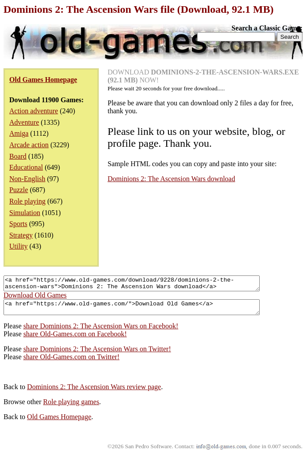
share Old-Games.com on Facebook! (75, 339)
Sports (18, 223)
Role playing (27, 201)
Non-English (27, 178)
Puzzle (18, 189)
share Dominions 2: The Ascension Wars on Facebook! (100, 331)
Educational (26, 167)
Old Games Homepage (59, 422)
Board (17, 156)
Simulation (24, 212)
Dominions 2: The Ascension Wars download (171, 178)
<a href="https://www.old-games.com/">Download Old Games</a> (147, 311)
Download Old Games (35, 297)
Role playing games (71, 407)
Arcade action (29, 145)
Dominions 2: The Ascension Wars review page (94, 392)
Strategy (21, 235)
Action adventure (33, 111)
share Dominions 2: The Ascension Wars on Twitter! (97, 354)
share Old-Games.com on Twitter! (71, 362)
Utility (18, 246)
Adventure (24, 122)
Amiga (19, 133)
